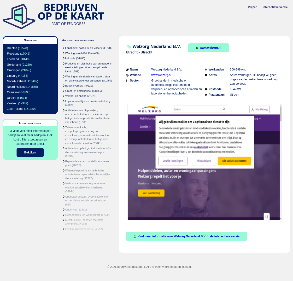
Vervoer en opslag (76, 95)
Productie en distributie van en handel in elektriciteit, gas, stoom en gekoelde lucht (88, 67)
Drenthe (12, 48)
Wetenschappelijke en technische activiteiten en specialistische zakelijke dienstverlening (87, 174)
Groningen (13, 70)
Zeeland (12, 103)
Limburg (12, 75)
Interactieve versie (275, 7)
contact (187, 267)
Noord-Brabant (16, 81)
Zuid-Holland (15, 109)
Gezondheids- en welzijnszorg (82, 214)
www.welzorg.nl (208, 47)
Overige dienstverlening (79, 229)
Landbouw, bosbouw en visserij (83, 48)
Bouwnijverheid (74, 85)
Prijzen (252, 7)
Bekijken (30, 152)
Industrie (70, 58)
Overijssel (13, 92)
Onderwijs (71, 209)
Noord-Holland (16, 86)
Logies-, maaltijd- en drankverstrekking (88, 101)
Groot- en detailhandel (78, 90)
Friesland (13, 59)
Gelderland (14, 64)
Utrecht (11, 98)
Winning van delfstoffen (79, 53)
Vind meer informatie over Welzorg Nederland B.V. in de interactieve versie (187, 236)
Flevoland (13, 53)
